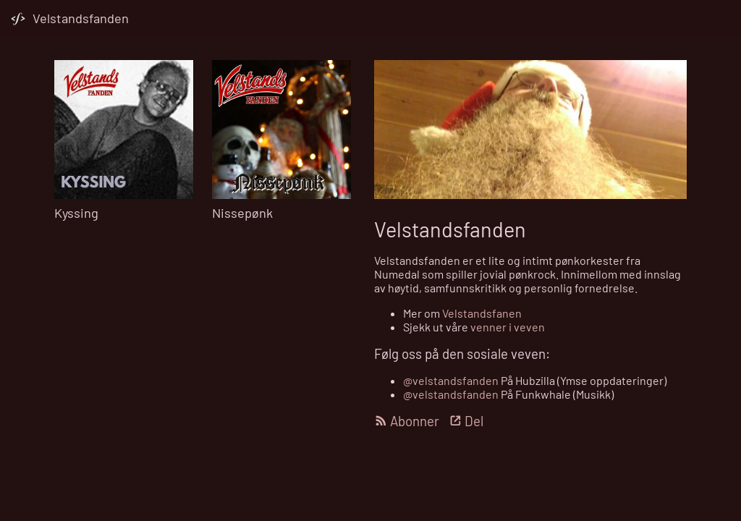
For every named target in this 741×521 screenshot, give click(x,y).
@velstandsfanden (451, 380)
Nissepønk (242, 213)
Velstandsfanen (482, 313)
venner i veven (507, 327)
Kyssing (76, 213)
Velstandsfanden (81, 18)
